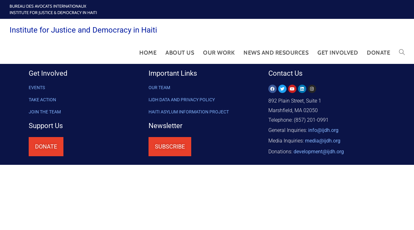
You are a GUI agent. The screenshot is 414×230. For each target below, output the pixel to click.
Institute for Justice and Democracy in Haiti (83, 30)
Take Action (42, 99)
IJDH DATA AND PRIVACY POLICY (182, 99)
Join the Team (45, 111)
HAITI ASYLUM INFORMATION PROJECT (189, 111)
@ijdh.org (319, 149)
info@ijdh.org (323, 129)
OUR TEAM (159, 87)
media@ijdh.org (322, 139)
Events (37, 87)
